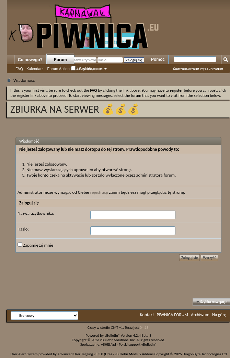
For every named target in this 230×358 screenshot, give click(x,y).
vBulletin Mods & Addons (134, 354)
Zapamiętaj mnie (86, 68)
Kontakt (147, 314)
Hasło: (23, 229)
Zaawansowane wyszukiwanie (198, 68)
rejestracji (99, 192)
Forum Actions (59, 69)
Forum (60, 59)
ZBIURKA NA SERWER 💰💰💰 (75, 109)
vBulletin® (112, 335)
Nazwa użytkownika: (36, 213)
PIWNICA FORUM (172, 314)
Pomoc (158, 59)
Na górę (219, 314)
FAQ (19, 69)
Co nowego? (30, 59)
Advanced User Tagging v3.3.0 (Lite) (84, 354)
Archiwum (200, 314)
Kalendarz (35, 69)
